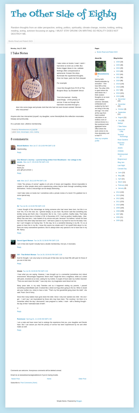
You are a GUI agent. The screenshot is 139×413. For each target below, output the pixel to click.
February (121, 185)
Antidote (120, 151)
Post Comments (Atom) (28, 383)
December (121, 99)
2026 (118, 62)
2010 (118, 205)
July (119, 120)
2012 (118, 198)
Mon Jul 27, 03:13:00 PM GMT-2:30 (42, 146)
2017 (118, 90)
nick (18, 181)
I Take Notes (122, 126)
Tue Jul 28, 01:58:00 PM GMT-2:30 (46, 240)
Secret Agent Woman (25, 240)
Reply (19, 152)
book (18, 132)
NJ (18, 206)
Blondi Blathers (23, 146)
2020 (118, 81)
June (120, 173)
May (119, 176)
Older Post (82, 379)
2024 (118, 68)
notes (31, 132)
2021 (118, 77)
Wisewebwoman (103, 75)
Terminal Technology (123, 135)
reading (36, 132)
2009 (118, 208)
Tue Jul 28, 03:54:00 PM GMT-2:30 (49, 255)
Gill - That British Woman (26, 255)
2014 (118, 192)
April (120, 179)
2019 (118, 84)
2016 (118, 93)
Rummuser (21, 319)
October (121, 109)
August (120, 117)
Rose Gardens (123, 140)
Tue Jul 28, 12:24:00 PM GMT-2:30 (32, 206)
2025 (118, 65)
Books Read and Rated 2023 (21, 41)
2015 (118, 96)
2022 (118, 74)
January (121, 188)
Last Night (121, 165)
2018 (118, 87)
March (120, 182)
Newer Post (15, 379)
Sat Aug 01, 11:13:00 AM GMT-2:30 (39, 319)
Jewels (120, 148)
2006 (118, 217)
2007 (118, 214)
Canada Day (122, 169)
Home (49, 379)
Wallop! (120, 123)
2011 (118, 201)
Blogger (79, 401)
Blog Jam (121, 162)
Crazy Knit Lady (121, 130)
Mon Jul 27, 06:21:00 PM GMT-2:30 (34, 181)
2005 (118, 220)
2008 (118, 211)
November (121, 104)
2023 (118, 71)
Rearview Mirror (121, 144)
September (122, 112)
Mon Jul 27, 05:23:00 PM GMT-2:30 (36, 162)
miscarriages (25, 132)
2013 (118, 195)
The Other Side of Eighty (63, 14)
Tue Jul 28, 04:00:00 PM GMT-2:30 (35, 271)
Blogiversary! (122, 159)
